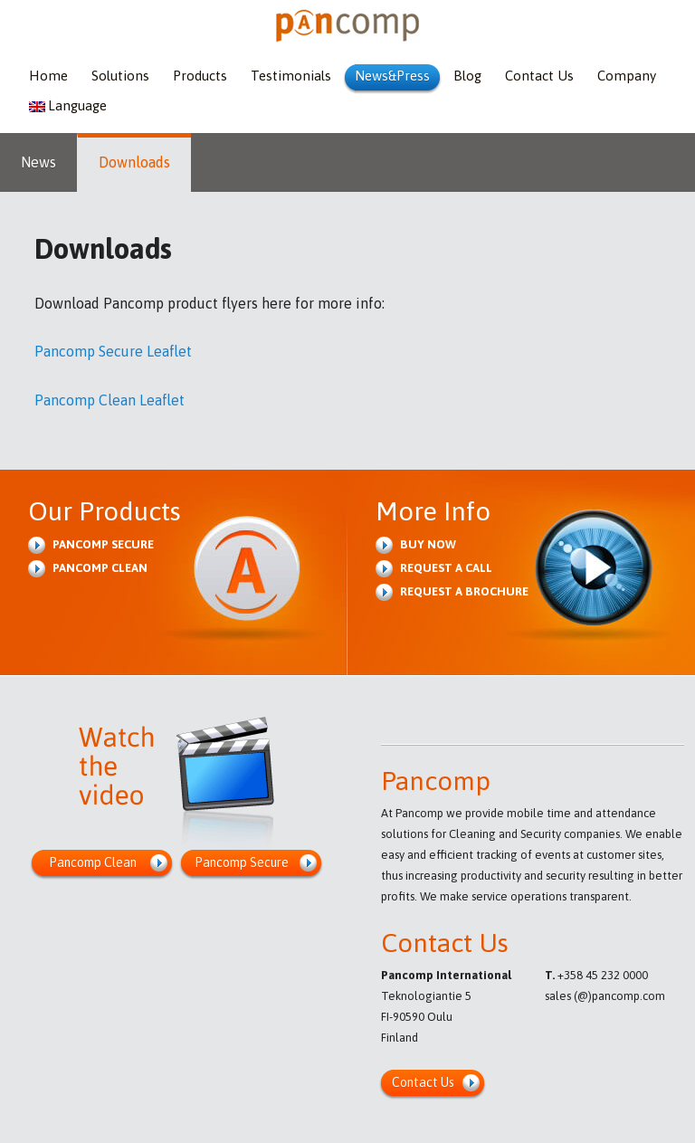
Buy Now (428, 544)
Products (200, 75)
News (38, 162)
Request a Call (446, 568)
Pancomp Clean (100, 568)
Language (68, 105)
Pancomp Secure (103, 544)
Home (48, 75)
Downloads (134, 162)
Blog (467, 75)
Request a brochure (464, 591)
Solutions (120, 75)
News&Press (392, 75)
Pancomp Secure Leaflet (113, 351)
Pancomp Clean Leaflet (109, 400)
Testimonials (291, 75)
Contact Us (539, 75)
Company (626, 75)
